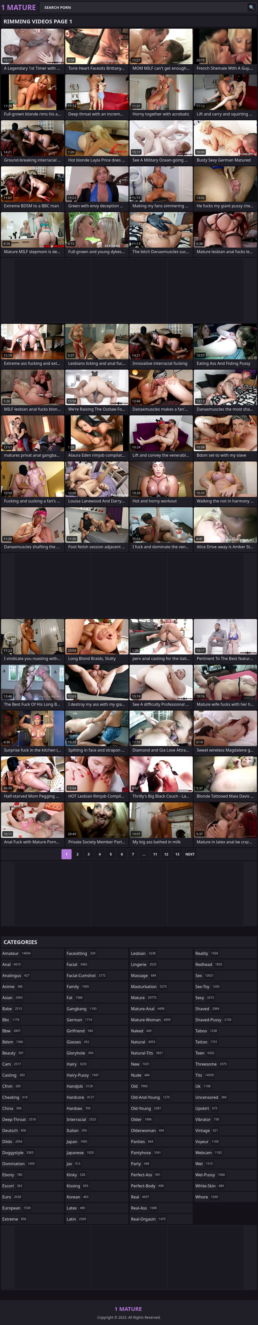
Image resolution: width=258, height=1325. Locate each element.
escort (12, 1186)
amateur (17, 953)
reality (207, 953)
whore (207, 1197)
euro (12, 1197)
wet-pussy (211, 1175)
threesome (212, 1064)
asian (13, 997)
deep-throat (19, 1119)
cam (12, 1064)
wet (205, 1163)
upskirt (207, 1108)
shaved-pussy (214, 1020)
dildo (12, 1141)
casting (14, 1075)
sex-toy (208, 986)
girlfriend (80, 1031)
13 (177, 854)
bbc (11, 1020)
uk (204, 1086)
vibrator (208, 1119)
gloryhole (81, 1053)
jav (74, 1163)
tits (205, 1075)
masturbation (149, 986)
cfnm (12, 1086)
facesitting (82, 953)
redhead (209, 964)
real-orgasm (149, 1219)
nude (141, 1075)
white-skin (210, 1186)
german (80, 1020)
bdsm (13, 1042)
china (12, 1108)
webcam (209, 1152)
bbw (12, 1031)
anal (12, 964)
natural (143, 1042)
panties (142, 1141)
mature (144, 997)
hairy (77, 1064)
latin (77, 1219)
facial (78, 964)
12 (166, 854)
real (140, 1197)
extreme (14, 1219)
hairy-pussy (83, 1075)
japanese (81, 1152)
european (17, 1208)
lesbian (144, 953)
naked (142, 1031)
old (140, 1086)
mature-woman (151, 1020)
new (141, 1064)
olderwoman (148, 1130)
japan (78, 1141)
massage (144, 975)
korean (78, 1197)
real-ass (144, 1208)
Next (190, 854)
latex (76, 1208)
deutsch (14, 1130)
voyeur (208, 1141)
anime (13, 986)
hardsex (79, 1108)
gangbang (82, 1008)
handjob (80, 1086)
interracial (82, 1119)
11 (155, 854)
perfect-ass (146, 1175)
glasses (79, 1042)
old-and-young (151, 1097)
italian (77, 1130)
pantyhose (146, 1152)
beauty (13, 1053)
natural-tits (147, 1053)
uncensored (212, 1097)
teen (206, 1053)
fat (75, 997)
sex (205, 975)
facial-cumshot (87, 975)
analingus (16, 975)
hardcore (81, 1097)
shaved (208, 1008)
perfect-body (148, 1186)
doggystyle (18, 1152)
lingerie (144, 964)
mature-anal (148, 1008)
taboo (207, 1031)
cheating (15, 1097)
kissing (78, 1186)
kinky (76, 1175)
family (78, 986)
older (142, 1119)
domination (19, 1163)
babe (12, 1008)
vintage (207, 1130)
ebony (12, 1175)
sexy (205, 997)
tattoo (207, 1042)
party (140, 1163)
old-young (146, 1108)
